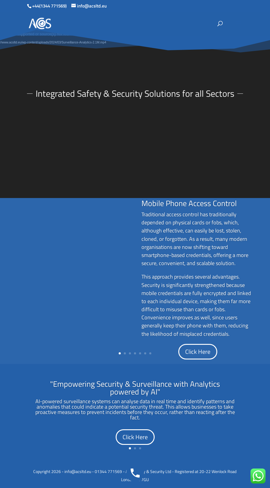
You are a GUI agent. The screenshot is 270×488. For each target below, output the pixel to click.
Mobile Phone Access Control (189, 203)
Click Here (197, 351)
